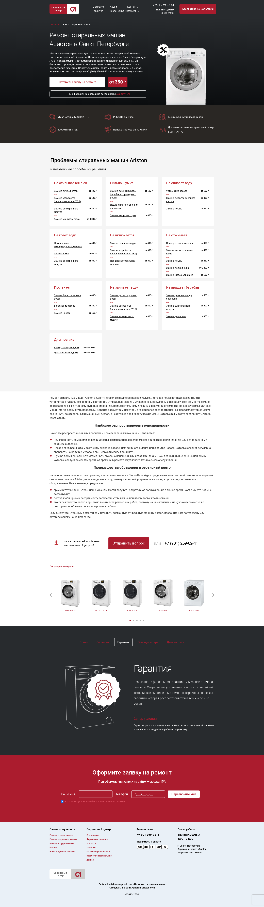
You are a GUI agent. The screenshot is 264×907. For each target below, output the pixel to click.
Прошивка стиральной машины (122, 262)
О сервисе (98, 6)
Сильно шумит (121, 183)
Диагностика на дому (66, 352)
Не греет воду (65, 235)
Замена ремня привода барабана (179, 297)
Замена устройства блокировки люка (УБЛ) (67, 200)
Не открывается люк (70, 183)
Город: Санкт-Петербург (123, 11)
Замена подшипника (177, 268)
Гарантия (98, 11)
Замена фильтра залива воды (67, 297)
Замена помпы (174, 208)
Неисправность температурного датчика (68, 245)
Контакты (132, 6)
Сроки (84, 642)
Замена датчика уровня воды (179, 252)
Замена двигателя (176, 316)
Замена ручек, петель (66, 191)
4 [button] (141, 620)
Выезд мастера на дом (66, 347)
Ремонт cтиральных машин (63, 839)
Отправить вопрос (128, 543)
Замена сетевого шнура (123, 243)
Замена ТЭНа (61, 253)
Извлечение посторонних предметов (124, 206)
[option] (70, 594)
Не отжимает (176, 235)
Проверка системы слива (180, 243)
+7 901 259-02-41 (162, 5)
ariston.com (148, 887)
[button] (51, 594)
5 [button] (144, 620)
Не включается (122, 235)
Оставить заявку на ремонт (77, 82)
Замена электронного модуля (66, 210)
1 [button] (130, 620)
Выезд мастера (148, 642)
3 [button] (137, 620)
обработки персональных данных (107, 801)
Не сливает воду (179, 183)
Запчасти (102, 642)
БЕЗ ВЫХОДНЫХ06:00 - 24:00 (165, 11)
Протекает (62, 287)
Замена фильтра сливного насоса (180, 200)
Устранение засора (176, 191)
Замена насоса (62, 313)
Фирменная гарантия (97, 839)
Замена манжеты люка (67, 219)
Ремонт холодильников (61, 835)
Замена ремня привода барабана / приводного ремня (123, 194)
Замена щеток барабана (179, 275)
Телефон (122, 794)
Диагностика (175, 642)
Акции (113, 6)
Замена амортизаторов (123, 215)
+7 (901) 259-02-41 (97, 71)
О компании (92, 835)
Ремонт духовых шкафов (62, 851)
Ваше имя (68, 794)
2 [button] (134, 620)
